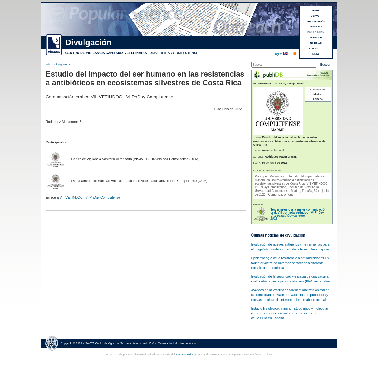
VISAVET (316, 15)
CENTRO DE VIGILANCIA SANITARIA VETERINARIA (106, 53)
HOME (315, 10)
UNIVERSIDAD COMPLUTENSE (174, 53)
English (278, 54)
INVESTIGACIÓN (315, 21)
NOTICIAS (316, 43)
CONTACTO (316, 48)
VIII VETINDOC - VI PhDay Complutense (89, 197)
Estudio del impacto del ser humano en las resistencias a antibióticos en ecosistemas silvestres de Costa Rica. (290, 180)
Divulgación (61, 64)
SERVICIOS (315, 37)
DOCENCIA (316, 26)
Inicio (49, 64)
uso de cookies (185, 354)
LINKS (315, 54)
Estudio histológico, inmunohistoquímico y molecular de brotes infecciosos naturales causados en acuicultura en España (289, 313)
